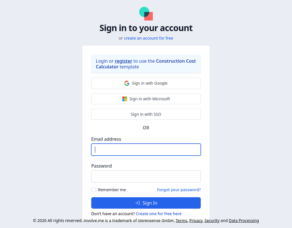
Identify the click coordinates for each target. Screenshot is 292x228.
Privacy (195, 220)
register (123, 61)
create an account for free (148, 38)
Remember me (112, 189)
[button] (146, 83)
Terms (181, 220)
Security (212, 220)
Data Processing (244, 220)
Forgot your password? (179, 189)
